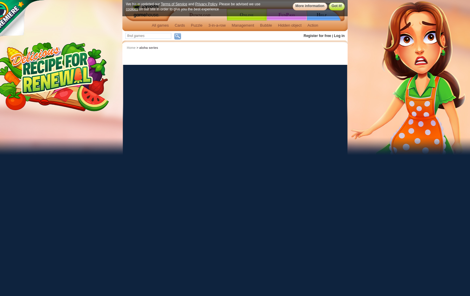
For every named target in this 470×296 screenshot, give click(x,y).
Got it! (337, 6)
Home (131, 47)
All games (160, 25)
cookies (132, 9)
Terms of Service (174, 4)
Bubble (266, 25)
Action (313, 25)
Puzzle (196, 25)
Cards (180, 25)
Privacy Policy (206, 4)
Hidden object (290, 25)
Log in (339, 36)
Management (243, 25)
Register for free (317, 36)
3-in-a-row (217, 25)
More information (309, 6)
